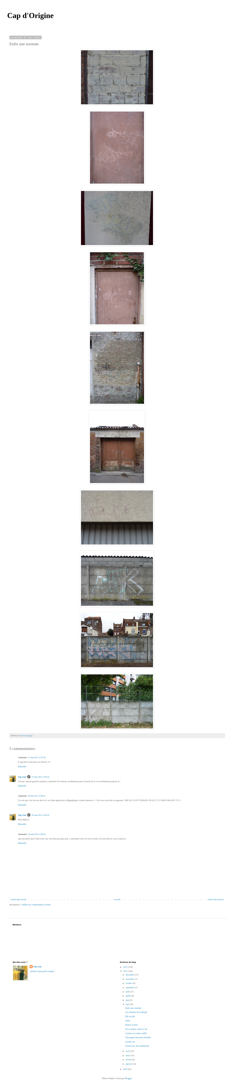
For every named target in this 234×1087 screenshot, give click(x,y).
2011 (125, 971)
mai (127, 1004)
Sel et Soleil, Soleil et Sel (136, 1029)
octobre (129, 983)
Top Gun (22, 777)
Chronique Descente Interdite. (138, 1037)
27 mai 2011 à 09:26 (40, 777)
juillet (128, 996)
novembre (130, 979)
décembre (130, 974)
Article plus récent (18, 899)
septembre (130, 987)
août (128, 991)
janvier (129, 1064)
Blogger (128, 1078)
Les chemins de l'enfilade (136, 1012)
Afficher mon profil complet (42, 971)
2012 (125, 967)
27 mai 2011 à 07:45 (37, 757)
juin (128, 1000)
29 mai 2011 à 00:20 (40, 815)
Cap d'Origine (30, 15)
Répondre (22, 766)
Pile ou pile (130, 1016)
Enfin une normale (133, 1008)
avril (128, 1051)
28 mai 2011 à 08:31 (37, 796)
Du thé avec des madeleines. (137, 1046)
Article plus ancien (215, 899)
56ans (127, 1020)
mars (128, 1055)
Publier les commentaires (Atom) (36, 904)
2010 (125, 1069)
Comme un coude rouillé (136, 1033)
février (129, 1059)
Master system (131, 1025)
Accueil (116, 899)
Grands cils (130, 1042)
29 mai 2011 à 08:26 (37, 834)
